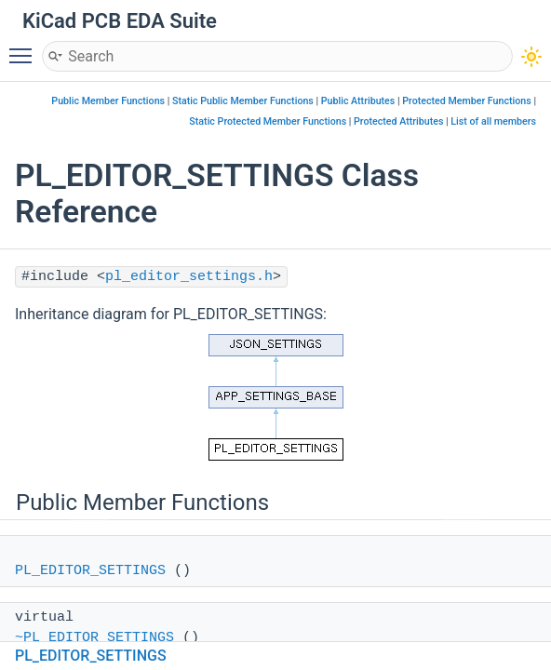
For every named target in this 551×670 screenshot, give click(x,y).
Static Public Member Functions (243, 101)
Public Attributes (358, 101)
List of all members (493, 121)
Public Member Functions (108, 101)
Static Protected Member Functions (267, 121)
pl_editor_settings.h (189, 277)
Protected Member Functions (466, 101)
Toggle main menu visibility (25, 47)
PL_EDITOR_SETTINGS (90, 571)
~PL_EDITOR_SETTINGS (94, 638)
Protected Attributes (398, 121)
